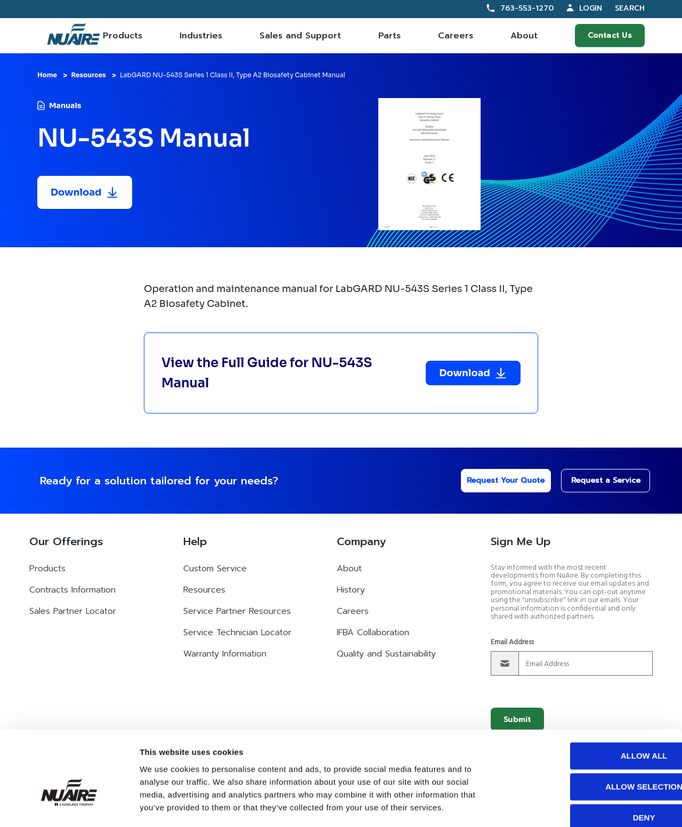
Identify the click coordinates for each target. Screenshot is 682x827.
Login (590, 8)
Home (47, 75)
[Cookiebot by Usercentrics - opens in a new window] (69, 806)
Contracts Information (72, 589)
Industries (201, 35)
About (524, 35)
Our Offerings (66, 541)
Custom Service (215, 568)
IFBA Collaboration (373, 632)
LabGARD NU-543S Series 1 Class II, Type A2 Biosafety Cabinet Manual (232, 75)
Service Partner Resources (237, 611)
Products (122, 35)
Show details (559, 805)
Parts (389, 35)
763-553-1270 (527, 8)
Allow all (593, 696)
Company (361, 541)
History (351, 589)
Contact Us (610, 35)
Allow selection (593, 727)
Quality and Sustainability (386, 653)
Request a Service (597, 480)
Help (195, 541)
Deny (593, 758)
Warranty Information (224, 653)
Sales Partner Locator (72, 611)
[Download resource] (84, 192)
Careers (455, 35)
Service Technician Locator (237, 632)
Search (630, 8)
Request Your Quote (496, 480)
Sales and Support (300, 35)
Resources (88, 75)
